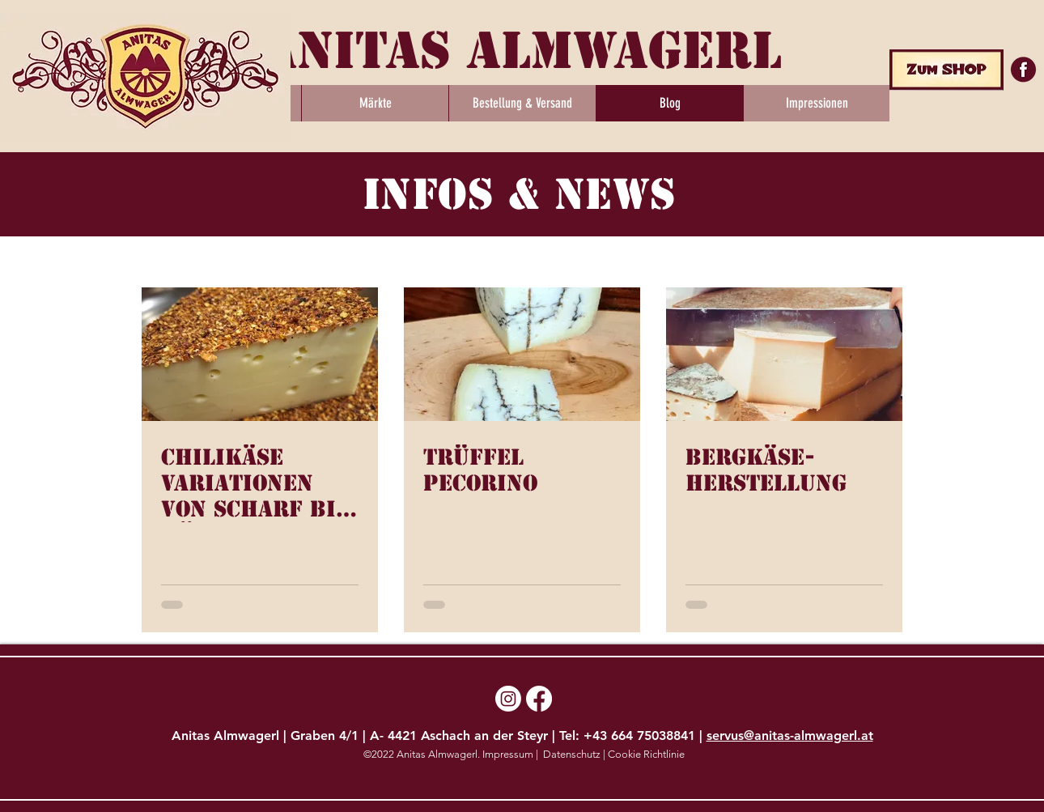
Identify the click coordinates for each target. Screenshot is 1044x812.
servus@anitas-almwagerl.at (790, 735)
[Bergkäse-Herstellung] (784, 354)
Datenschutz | (574, 754)
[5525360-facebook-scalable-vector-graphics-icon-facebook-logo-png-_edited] (1024, 68)
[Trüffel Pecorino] (522, 354)
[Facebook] (539, 699)
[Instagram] (508, 699)
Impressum (509, 754)
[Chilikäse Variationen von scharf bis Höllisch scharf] (260, 354)
